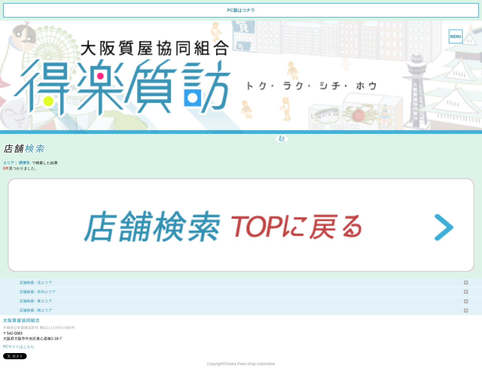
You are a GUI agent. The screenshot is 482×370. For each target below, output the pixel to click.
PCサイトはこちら (18, 346)
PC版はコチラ (241, 10)
